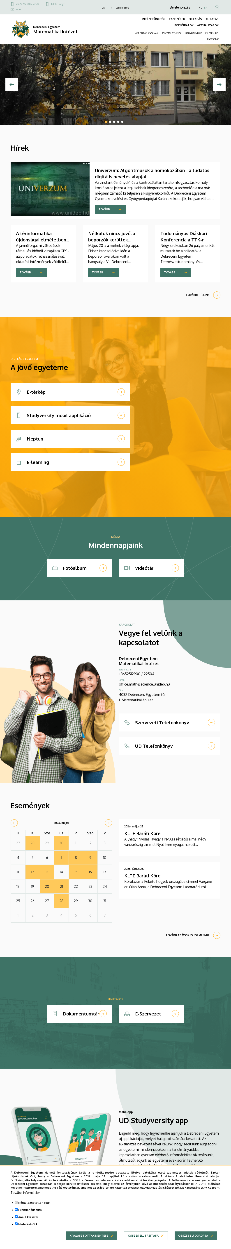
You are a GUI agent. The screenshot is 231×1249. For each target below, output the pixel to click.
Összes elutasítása (143, 1240)
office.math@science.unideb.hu (144, 684)
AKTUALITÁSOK (208, 25)
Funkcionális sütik (30, 1215)
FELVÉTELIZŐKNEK (171, 33)
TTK (110, 7)
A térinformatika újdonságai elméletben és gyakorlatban (41, 239)
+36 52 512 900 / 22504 (27, 4)
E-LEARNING (212, 33)
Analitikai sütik (28, 1222)
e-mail (19, 9)
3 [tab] (114, 122)
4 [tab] (118, 122)
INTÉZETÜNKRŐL (153, 19)
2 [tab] (110, 122)
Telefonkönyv (58, 4)
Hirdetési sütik (28, 1229)
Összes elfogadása (193, 1240)
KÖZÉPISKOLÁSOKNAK (146, 33)
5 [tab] (122, 122)
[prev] (14, 823)
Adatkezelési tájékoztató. (162, 1192)
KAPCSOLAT (213, 39)
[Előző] (11, 84)
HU (200, 7)
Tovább (104, 209)
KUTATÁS (212, 19)
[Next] (219, 84)
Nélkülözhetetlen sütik (34, 1207)
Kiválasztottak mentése (89, 1240)
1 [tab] (106, 122)
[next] (108, 823)
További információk (25, 1197)
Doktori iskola (122, 7)
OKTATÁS (195, 19)
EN (205, 7)
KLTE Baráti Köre (142, 833)
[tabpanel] (115, 84)
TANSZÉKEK (177, 19)
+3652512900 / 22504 (136, 674)
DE (103, 7)
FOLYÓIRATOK (184, 25)
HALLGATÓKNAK (193, 33)
